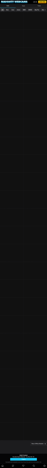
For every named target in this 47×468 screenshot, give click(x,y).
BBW (24, 10)
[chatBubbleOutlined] (13, 466)
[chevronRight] (45, 9)
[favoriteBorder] (23, 466)
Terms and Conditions (35, 462)
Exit (40, 462)
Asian (18, 10)
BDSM (30, 10)
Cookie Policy (20, 462)
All (2, 10)
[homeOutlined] (2, 465)
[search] (33, 465)
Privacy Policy (26, 462)
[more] (44, 465)
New (7, 10)
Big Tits (37, 10)
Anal (13, 10)
